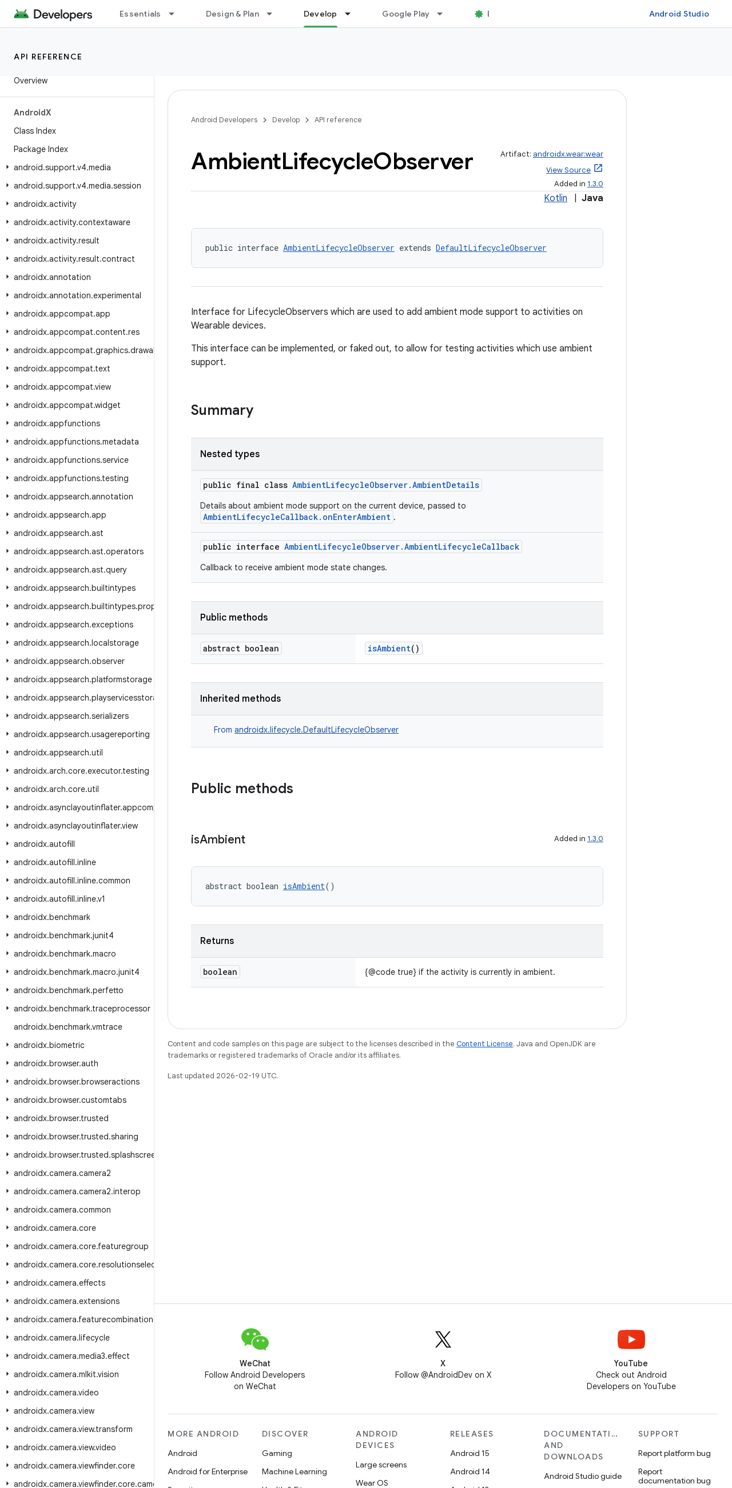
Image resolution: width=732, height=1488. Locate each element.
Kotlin (555, 198)
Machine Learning (294, 1471)
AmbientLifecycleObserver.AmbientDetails (385, 484)
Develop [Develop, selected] (320, 14)
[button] (74, 167)
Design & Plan (232, 14)
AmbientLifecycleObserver (339, 247)
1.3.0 (595, 184)
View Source (568, 170)
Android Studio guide (583, 1476)
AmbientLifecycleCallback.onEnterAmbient (297, 516)
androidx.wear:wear (568, 154)
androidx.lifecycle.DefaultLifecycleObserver (316, 730)
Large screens (381, 1464)
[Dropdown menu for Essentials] (176, 13)
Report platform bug (674, 1453)
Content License (484, 1044)
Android (182, 1453)
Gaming (277, 1453)
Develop (286, 120)
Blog (496, 14)
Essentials (140, 14)
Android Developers (224, 120)
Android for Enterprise (208, 1471)
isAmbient (389, 648)
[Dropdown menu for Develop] (352, 13)
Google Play (406, 14)
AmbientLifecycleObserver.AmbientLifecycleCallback (401, 546)
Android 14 (470, 1471)
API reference (48, 56)
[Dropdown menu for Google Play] (444, 13)
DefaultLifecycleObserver (491, 247)
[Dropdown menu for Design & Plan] (274, 13)
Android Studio (679, 14)
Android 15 (470, 1453)
